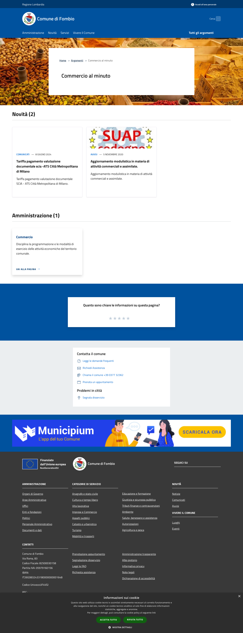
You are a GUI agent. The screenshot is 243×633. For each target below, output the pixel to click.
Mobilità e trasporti (83, 536)
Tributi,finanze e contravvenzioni (141, 506)
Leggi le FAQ (79, 566)
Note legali (128, 572)
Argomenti (77, 60)
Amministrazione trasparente (139, 554)
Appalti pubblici (81, 518)
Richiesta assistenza (84, 572)
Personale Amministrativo (37, 524)
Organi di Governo (32, 494)
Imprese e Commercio (84, 512)
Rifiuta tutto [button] (135, 619)
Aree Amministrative (34, 500)
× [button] (239, 596)
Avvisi (94, 154)
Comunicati (23, 154)
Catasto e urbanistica (84, 524)
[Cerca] (217, 19)
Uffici (25, 506)
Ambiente (127, 512)
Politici (26, 518)
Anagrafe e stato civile (85, 494)
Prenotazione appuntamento (88, 554)
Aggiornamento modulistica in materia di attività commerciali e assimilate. (120, 164)
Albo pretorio (129, 560)
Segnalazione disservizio (86, 560)
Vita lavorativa (80, 506)
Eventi (176, 529)
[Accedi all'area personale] (204, 4)
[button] (121, 627)
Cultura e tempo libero (85, 500)
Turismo (76, 530)
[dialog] (121, 613)
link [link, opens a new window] (154, 612)
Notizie (176, 494)
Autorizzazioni (130, 524)
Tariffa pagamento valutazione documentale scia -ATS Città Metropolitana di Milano (47, 166)
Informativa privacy (133, 566)
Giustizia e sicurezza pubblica (139, 500)
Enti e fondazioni (32, 512)
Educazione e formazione (136, 494)
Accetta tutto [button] (108, 619)
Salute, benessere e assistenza (139, 518)
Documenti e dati (32, 530)
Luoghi (176, 523)
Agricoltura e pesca (133, 530)
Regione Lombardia (33, 4)
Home (62, 60)
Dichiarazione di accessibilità (138, 578)
